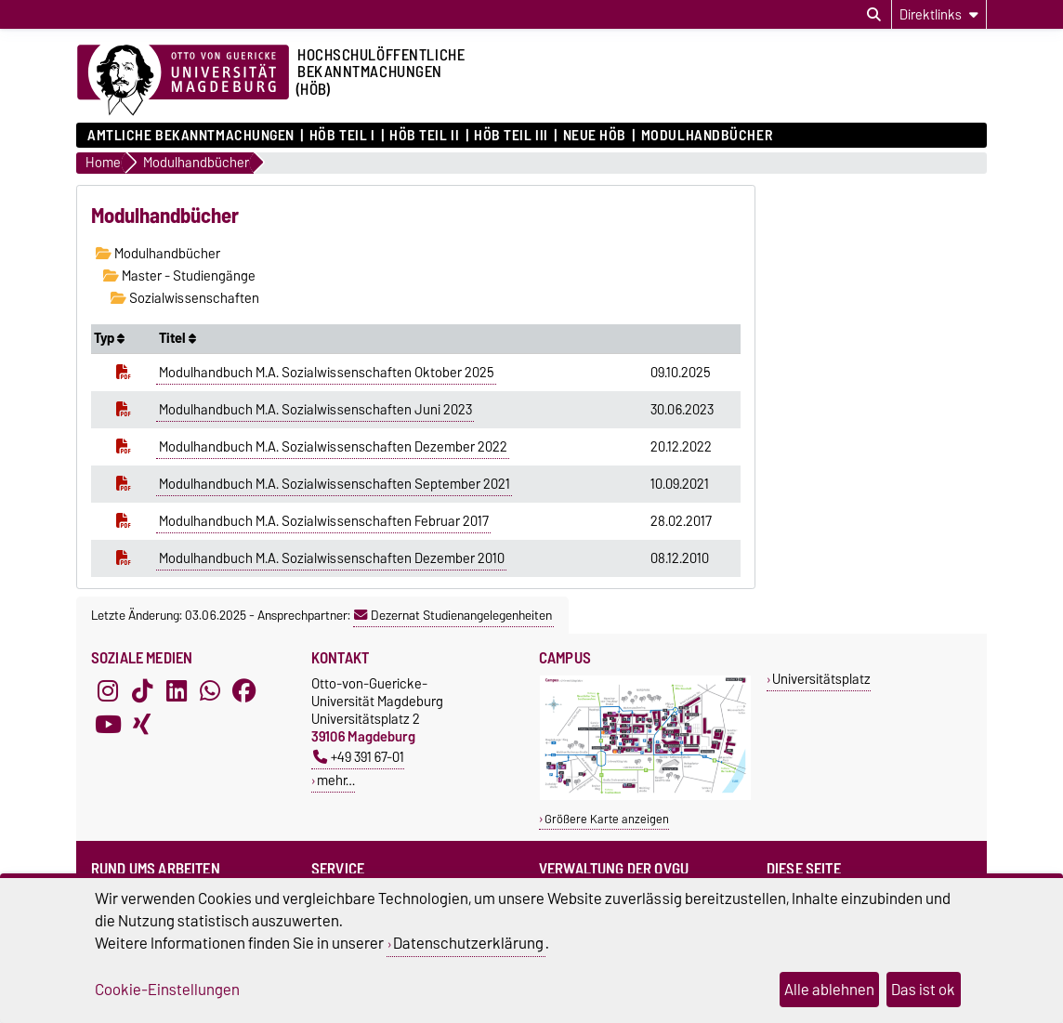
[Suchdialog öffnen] (874, 15)
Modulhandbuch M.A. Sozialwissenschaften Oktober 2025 (326, 372)
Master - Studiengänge (179, 276)
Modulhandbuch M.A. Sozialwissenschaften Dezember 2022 (333, 447)
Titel (177, 338)
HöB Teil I (342, 136)
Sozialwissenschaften (185, 298)
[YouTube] (108, 724)
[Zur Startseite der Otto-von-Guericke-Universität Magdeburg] (183, 81)
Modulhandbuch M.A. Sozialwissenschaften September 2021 (334, 484)
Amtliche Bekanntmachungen (191, 136)
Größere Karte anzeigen (607, 819)
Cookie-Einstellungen (167, 990)
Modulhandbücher (706, 136)
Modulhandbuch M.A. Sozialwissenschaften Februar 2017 (324, 521)
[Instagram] (108, 691)
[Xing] (142, 724)
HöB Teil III (511, 136)
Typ (109, 338)
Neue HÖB (594, 136)
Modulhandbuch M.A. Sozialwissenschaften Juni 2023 (315, 410)
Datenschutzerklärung (468, 943)
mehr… (336, 780)
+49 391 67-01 (358, 756)
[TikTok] (142, 691)
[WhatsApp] (210, 691)
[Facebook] (244, 691)
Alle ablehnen (829, 990)
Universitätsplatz (821, 678)
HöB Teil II (424, 136)
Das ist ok (923, 990)
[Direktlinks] (939, 14)
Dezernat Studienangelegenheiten (453, 615)
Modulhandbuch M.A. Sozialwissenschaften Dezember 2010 (332, 558)
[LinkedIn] (176, 691)
